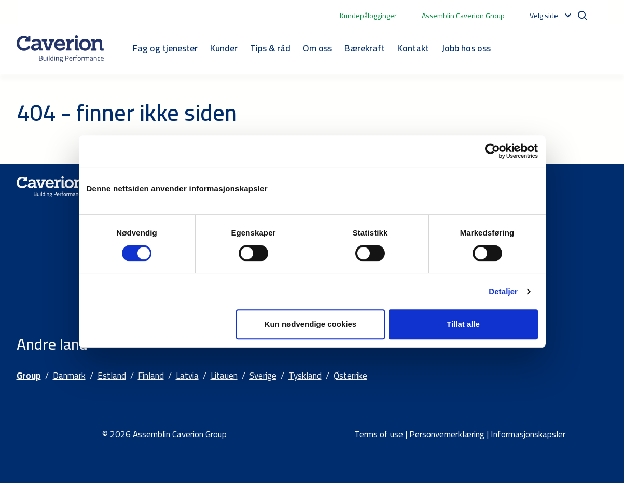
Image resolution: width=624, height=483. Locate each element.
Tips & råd (270, 48)
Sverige (262, 375)
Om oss (317, 48)
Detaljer (503, 291)
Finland (151, 375)
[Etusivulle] (60, 48)
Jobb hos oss (466, 48)
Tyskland (305, 375)
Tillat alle (463, 324)
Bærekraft (364, 48)
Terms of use (378, 434)
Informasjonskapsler (528, 434)
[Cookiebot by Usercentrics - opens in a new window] (492, 151)
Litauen (224, 375)
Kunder (224, 48)
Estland (112, 375)
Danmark (69, 375)
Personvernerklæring (446, 434)
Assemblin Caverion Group (463, 15)
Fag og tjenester (165, 48)
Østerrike (350, 375)
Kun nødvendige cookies (311, 324)
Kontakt (413, 48)
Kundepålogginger (368, 15)
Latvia (187, 375)
